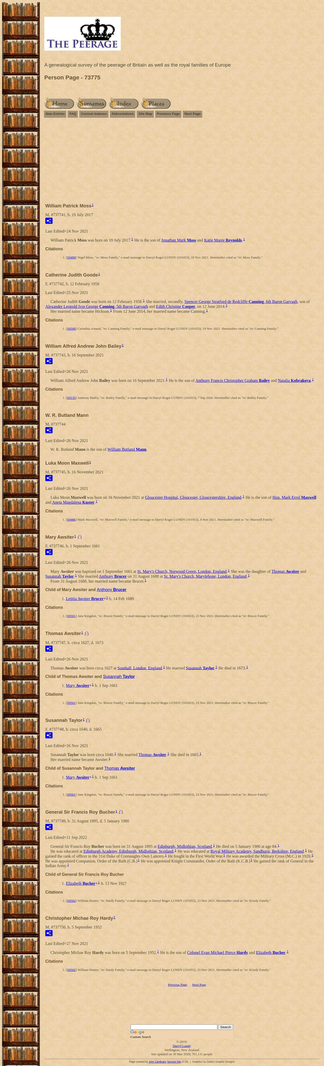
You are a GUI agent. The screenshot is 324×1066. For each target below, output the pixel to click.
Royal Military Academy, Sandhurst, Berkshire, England (257, 851)
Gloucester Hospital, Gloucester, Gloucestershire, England (193, 497)
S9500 (71, 328)
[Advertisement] (181, 163)
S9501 (71, 616)
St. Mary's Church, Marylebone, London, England (205, 576)
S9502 (71, 901)
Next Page (192, 114)
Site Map (145, 114)
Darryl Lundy (182, 1046)
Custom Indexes (94, 114)
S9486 (71, 519)
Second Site (174, 1061)
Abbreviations (123, 114)
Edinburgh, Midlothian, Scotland (185, 846)
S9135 (71, 398)
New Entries (55, 114)
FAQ (72, 114)
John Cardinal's (157, 1061)
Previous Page (168, 114)
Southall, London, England (139, 668)
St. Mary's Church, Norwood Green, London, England (182, 571)
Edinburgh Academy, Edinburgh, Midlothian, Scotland (128, 851)
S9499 (71, 257)
